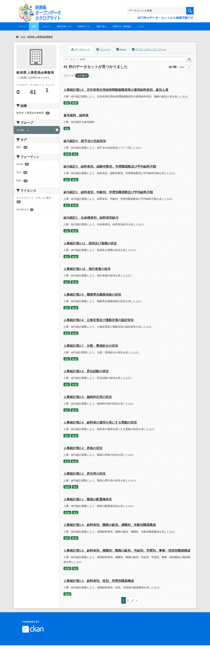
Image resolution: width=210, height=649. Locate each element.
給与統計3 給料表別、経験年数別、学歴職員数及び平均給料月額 (109, 166)
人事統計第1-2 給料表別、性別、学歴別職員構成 (98, 581)
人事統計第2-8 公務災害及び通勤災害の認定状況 (98, 320)
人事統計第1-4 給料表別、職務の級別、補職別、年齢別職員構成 (109, 525)
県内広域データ (64, 26)
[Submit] (189, 59)
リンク (141, 26)
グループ (46, 26)
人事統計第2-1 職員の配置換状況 (87, 499)
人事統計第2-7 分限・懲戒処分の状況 (90, 346)
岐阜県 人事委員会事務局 (40, 37)
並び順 (172, 66)
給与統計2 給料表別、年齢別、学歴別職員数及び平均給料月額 (108, 192)
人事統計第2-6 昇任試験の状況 (86, 371)
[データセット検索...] (124, 59)
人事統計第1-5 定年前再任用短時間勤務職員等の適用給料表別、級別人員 (115, 90)
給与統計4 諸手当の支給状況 (84, 141)
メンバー (103, 49)
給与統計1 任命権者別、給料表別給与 (90, 218)
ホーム (22, 26)
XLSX (74, 103)
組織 (34, 26)
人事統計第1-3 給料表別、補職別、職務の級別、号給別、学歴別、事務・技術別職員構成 (126, 550)
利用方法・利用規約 (122, 26)
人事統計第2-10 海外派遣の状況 (87, 269)
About (121, 49)
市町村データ (84, 26)
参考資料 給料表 (76, 115)
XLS (67, 103)
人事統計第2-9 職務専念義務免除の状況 (92, 294)
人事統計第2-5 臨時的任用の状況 (87, 397)
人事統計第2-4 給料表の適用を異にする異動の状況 (100, 422)
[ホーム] (17, 37)
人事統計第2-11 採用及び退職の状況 (90, 243)
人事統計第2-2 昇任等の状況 (84, 473)
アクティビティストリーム (149, 49)
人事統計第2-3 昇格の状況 (82, 448)
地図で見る (101, 26)
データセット (80, 49)
